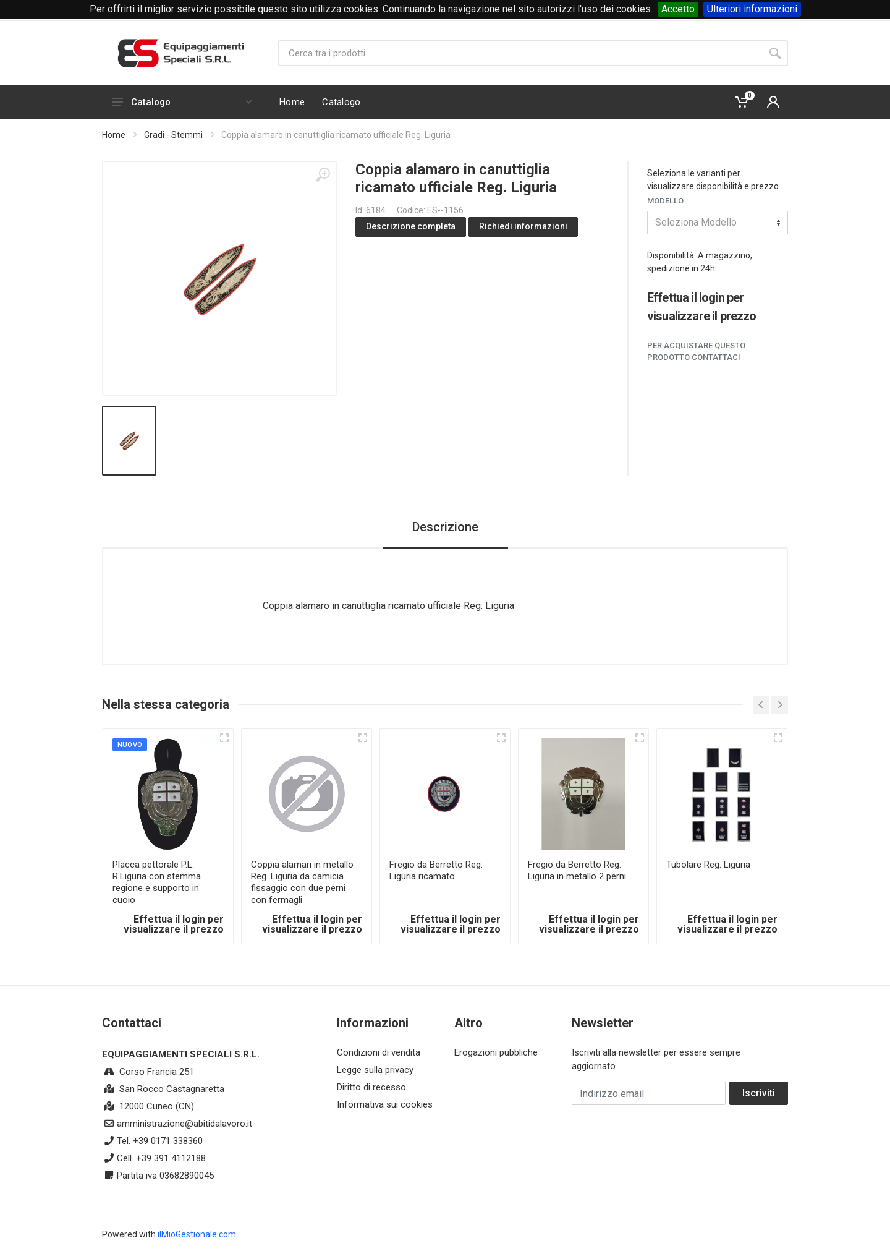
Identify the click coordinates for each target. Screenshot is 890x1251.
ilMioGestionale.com (197, 1234)
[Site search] (520, 53)
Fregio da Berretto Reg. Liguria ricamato (436, 870)
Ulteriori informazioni (752, 9)
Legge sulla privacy (375, 1069)
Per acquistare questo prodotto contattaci (696, 351)
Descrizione (445, 526)
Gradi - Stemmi (173, 135)
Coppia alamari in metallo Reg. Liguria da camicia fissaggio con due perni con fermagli (302, 882)
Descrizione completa (411, 226)
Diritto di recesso (371, 1087)
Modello (665, 200)
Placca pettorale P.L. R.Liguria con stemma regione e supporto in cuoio (156, 882)
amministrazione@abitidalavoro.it (184, 1123)
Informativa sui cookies (385, 1104)
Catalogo (182, 102)
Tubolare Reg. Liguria (708, 864)
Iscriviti (758, 1093)
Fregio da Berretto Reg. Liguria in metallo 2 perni (577, 870)
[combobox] (717, 222)
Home (113, 135)
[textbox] (717, 222)
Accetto (678, 9)
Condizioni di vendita (378, 1052)
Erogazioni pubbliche (496, 1052)
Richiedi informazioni (523, 226)
